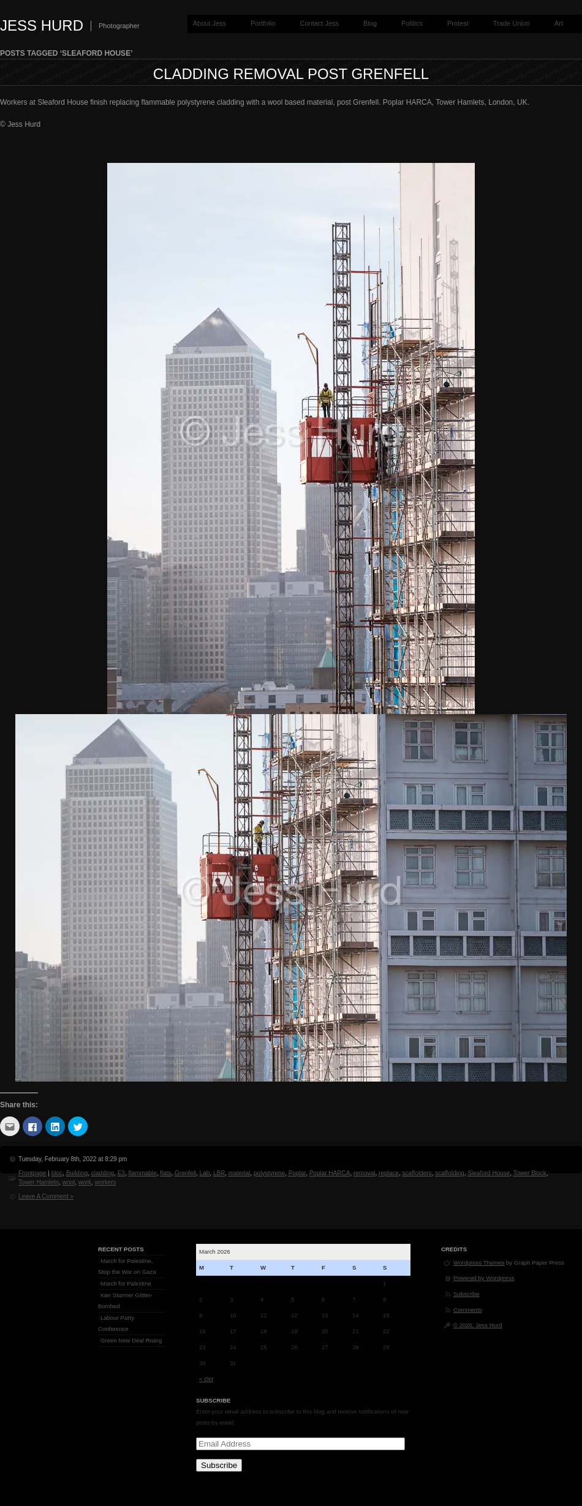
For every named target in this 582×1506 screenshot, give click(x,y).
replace (389, 1173)
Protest (458, 23)
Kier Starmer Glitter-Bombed (125, 1300)
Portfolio (263, 23)
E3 (121, 1173)
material (240, 1173)
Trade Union (511, 23)
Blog (370, 23)
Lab (205, 1173)
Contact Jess (319, 23)
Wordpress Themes (478, 1262)
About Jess (209, 23)
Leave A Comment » (46, 1196)
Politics (412, 23)
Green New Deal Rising (131, 1340)
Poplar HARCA (329, 1173)
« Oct (206, 1379)
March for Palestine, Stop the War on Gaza (127, 1266)
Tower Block (529, 1173)
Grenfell (185, 1173)
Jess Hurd (41, 25)
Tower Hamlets (38, 1182)
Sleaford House (488, 1173)
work (84, 1182)
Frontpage (32, 1173)
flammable (142, 1173)
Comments (467, 1309)
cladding (102, 1173)
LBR (219, 1173)
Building (77, 1173)
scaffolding (449, 1173)
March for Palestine (125, 1283)
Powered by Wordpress (484, 1277)
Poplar (297, 1173)
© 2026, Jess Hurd (477, 1325)
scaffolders (416, 1173)
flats (165, 1173)
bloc (56, 1173)
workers (105, 1182)
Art (558, 23)
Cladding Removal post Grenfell (291, 74)
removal (364, 1173)
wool (68, 1182)
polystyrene (269, 1173)
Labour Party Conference (116, 1323)
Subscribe (219, 1465)
